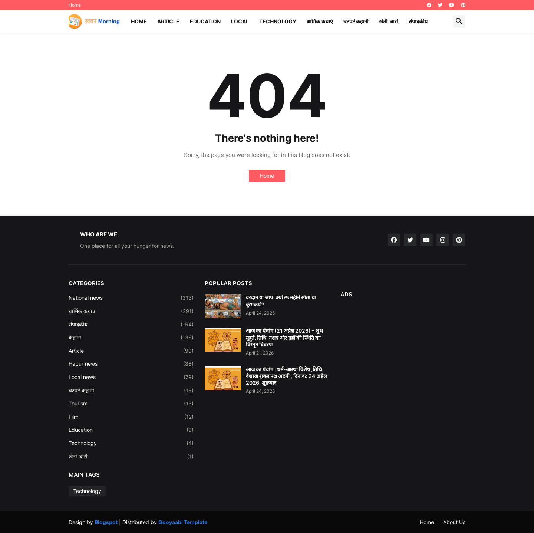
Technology (277, 21)
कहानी (131, 337)
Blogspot (106, 522)
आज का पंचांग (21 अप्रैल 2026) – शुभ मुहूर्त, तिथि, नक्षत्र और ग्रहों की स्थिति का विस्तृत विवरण (284, 337)
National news (131, 298)
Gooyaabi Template (182, 522)
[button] (459, 21)
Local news (131, 377)
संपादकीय (418, 21)
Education (205, 21)
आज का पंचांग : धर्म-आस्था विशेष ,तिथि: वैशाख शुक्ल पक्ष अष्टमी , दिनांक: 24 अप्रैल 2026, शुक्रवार (286, 376)
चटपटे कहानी (356, 21)
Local (240, 21)
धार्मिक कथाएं (320, 21)
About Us (454, 522)
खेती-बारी (388, 21)
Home (75, 5)
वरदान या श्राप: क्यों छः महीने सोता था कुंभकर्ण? (281, 300)
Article (168, 21)
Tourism (131, 403)
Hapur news (131, 364)
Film (131, 417)
